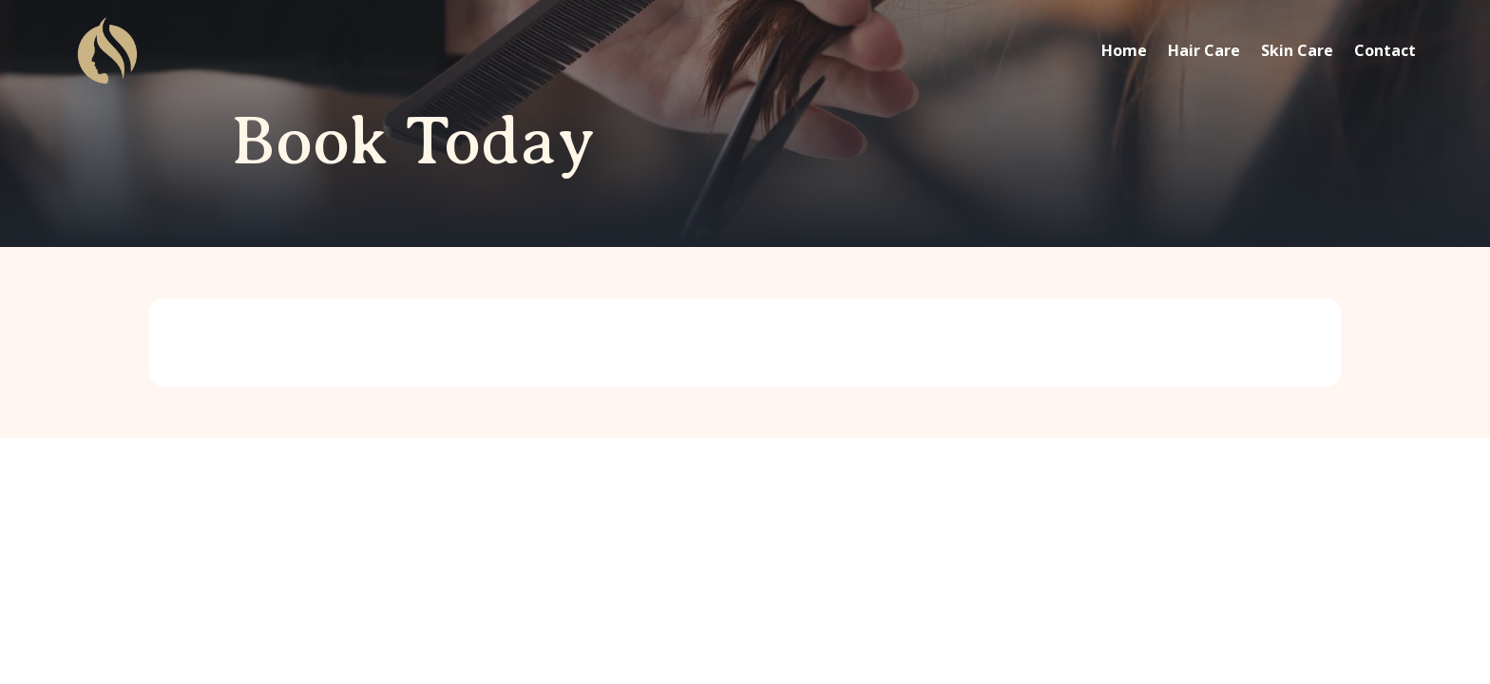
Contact (1385, 50)
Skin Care (1297, 50)
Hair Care (1204, 50)
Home (1124, 50)
